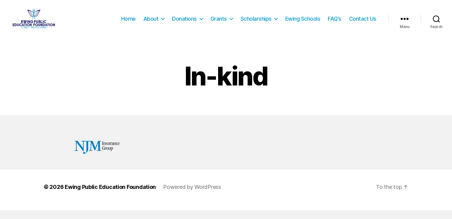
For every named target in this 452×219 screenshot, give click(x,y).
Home (128, 22)
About (151, 22)
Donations (184, 22)
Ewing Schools (302, 22)
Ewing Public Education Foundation (110, 194)
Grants (219, 22)
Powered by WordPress (192, 194)
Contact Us (362, 22)
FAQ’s (334, 22)
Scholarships (256, 22)
